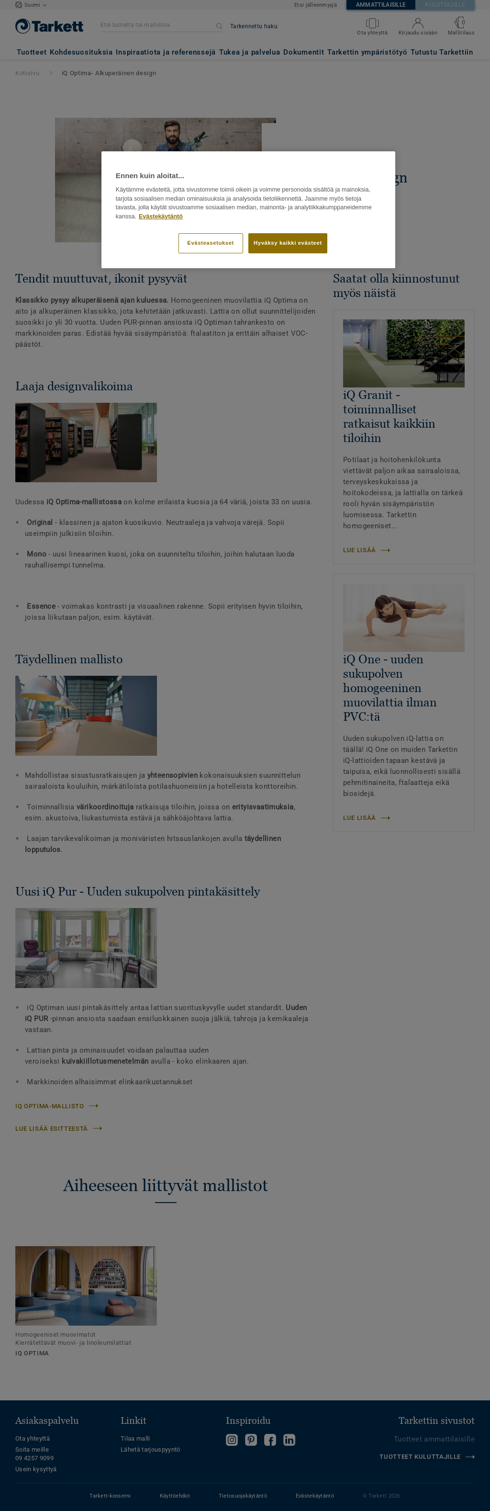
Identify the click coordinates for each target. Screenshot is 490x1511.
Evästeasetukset (210, 243)
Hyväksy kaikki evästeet (288, 243)
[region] (248, 209)
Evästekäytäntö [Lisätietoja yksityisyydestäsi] (161, 216)
